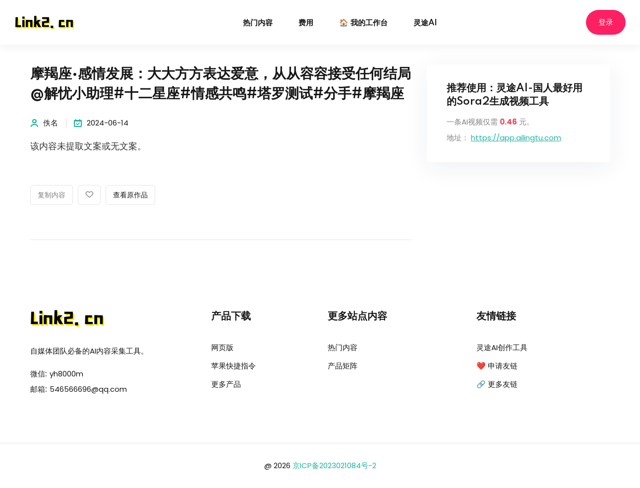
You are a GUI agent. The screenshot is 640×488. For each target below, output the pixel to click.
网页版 (222, 347)
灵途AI (425, 23)
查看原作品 (130, 195)
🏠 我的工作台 (363, 23)
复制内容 (51, 195)
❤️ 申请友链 (497, 366)
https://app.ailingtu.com (516, 137)
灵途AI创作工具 (501, 347)
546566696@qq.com (88, 389)
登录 (605, 22)
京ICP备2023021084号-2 (334, 465)
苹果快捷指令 (233, 366)
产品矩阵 (342, 366)
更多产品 (226, 384)
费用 (305, 23)
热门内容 (258, 23)
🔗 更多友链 (497, 384)
